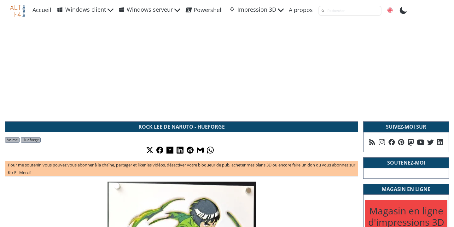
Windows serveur (146, 9)
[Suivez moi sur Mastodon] (411, 142)
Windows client (81, 9)
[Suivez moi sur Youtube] (420, 142)
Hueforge (30, 140)
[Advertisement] (227, 69)
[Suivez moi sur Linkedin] (440, 142)
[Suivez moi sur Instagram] (382, 142)
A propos (301, 10)
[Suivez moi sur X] (430, 142)
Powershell (204, 10)
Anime (12, 140)
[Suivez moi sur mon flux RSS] (372, 142)
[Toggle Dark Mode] (403, 9)
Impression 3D (252, 9)
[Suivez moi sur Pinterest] (401, 142)
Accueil (41, 10)
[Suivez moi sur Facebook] (391, 142)
